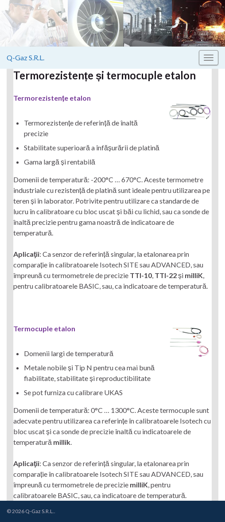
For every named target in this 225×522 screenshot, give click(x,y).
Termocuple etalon (44, 328)
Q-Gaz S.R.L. (25, 57)
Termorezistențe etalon (52, 98)
